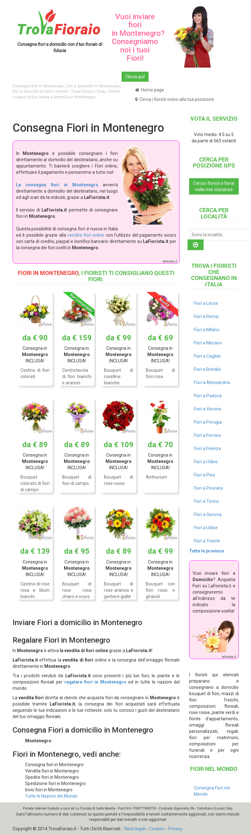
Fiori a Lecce (206, 303)
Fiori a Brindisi (207, 369)
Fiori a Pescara (208, 488)
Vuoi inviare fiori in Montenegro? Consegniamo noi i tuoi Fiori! (138, 37)
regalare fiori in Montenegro (95, 681)
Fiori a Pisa (204, 474)
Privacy (175, 828)
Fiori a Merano (208, 342)
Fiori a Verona (207, 408)
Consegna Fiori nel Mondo (212, 791)
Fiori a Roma (206, 316)
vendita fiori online (85, 235)
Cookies (157, 828)
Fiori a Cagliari (207, 356)
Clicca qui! (135, 76)
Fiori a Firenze (207, 448)
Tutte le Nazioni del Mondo (51, 796)
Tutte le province (206, 550)
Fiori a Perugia (208, 422)
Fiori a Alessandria (212, 382)
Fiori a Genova (207, 514)
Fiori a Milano (207, 329)
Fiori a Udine (206, 461)
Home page (149, 89)
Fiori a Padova (207, 395)
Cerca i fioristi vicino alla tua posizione (174, 99)
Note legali (135, 828)
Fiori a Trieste (207, 540)
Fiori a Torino (206, 501)
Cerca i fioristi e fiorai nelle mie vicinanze (213, 186)
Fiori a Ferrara (207, 435)
